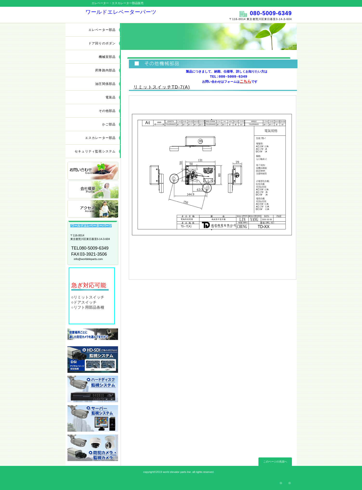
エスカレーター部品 (100, 138)
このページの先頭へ (275, 461)
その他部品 (107, 111)
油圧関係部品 (105, 84)
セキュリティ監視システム (95, 151)
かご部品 (109, 124)
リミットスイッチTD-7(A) (161, 87)
